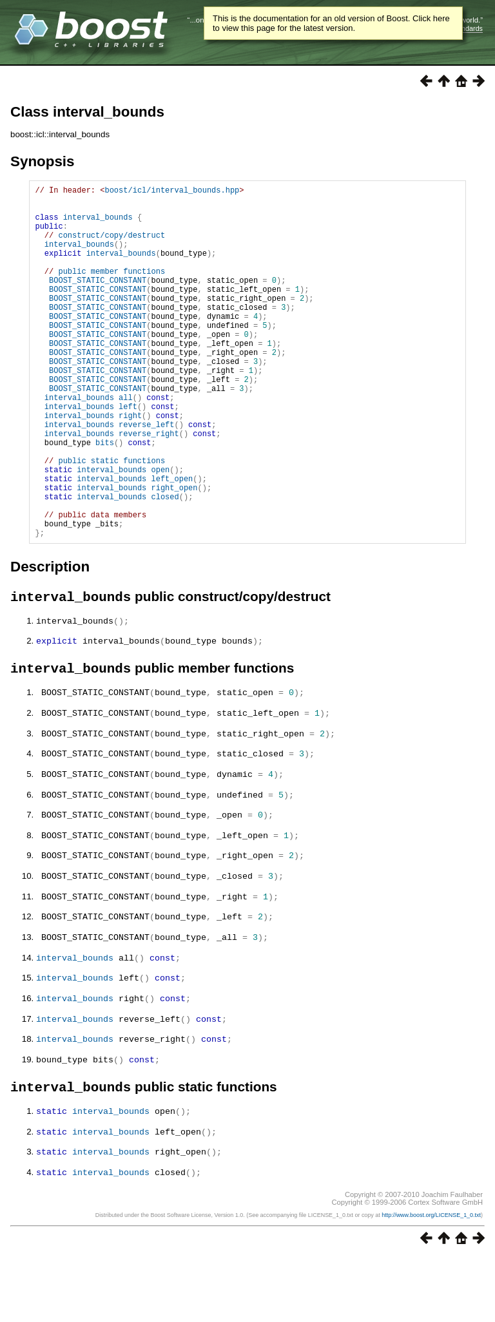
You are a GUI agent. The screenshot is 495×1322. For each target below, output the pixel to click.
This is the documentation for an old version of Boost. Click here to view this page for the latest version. (331, 23)
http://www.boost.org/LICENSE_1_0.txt (431, 1280)
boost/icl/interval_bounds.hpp (171, 191)
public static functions (111, 520)
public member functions (111, 290)
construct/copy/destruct (111, 246)
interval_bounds (98, 224)
